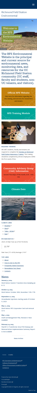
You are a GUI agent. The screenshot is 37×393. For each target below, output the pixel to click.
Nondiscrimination (7, 382)
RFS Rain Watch (7, 239)
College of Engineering (9, 363)
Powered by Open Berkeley (9, 377)
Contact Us (5, 368)
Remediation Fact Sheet (12, 268)
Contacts (7, 271)
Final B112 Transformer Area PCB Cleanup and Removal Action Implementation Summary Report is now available (18, 329)
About (6, 260)
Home (4, 355)
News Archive (18, 338)
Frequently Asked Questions (14, 266)
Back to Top (32, 390)
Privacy (4, 384)
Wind (6, 228)
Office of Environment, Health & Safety (14, 365)
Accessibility (5, 379)
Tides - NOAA (9, 231)
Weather (8, 226)
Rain (6, 234)
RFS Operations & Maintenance (12, 361)
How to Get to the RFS (12, 263)
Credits (10, 355)
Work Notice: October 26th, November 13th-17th (18, 292)
